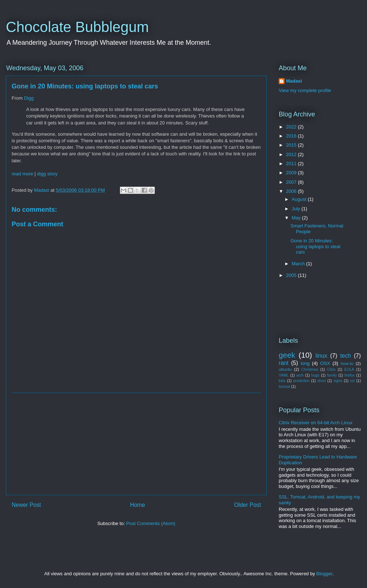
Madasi (294, 81)
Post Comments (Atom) (150, 523)
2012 (292, 154)
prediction (301, 381)
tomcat (284, 387)
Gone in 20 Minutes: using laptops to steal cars (315, 246)
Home (137, 505)
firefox (349, 375)
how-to (346, 363)
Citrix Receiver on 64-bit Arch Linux (315, 422)
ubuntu (285, 369)
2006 (292, 191)
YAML (284, 375)
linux (321, 356)
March (299, 263)
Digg (29, 98)
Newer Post (26, 505)
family (332, 375)
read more (22, 173)
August (300, 199)
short (321, 381)
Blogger (324, 573)
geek (287, 355)
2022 (292, 127)
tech (345, 356)
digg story (47, 173)
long (305, 363)
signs (338, 381)
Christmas (309, 370)
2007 (292, 182)
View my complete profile (305, 90)
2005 (292, 275)
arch (299, 375)
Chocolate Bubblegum (77, 27)
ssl (352, 381)
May (297, 217)
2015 (292, 145)
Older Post (247, 505)
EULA (349, 370)
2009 (292, 172)
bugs (315, 375)
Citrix (331, 370)
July (297, 208)
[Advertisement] (136, 443)
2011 (292, 163)
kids (282, 381)
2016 (292, 136)
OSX (325, 363)
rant (284, 363)
